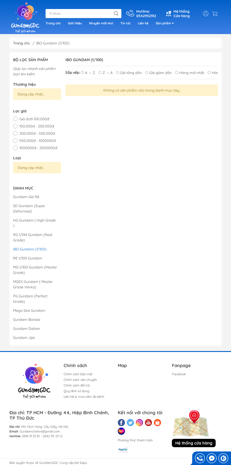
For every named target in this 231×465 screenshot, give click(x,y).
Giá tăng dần (129, 72)
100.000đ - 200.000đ (36, 126)
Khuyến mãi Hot (101, 23)
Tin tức (125, 23)
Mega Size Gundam (29, 310)
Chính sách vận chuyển (80, 380)
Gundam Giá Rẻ (26, 196)
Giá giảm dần (158, 72)
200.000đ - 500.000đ (37, 133)
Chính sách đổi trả (77, 385)
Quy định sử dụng (76, 391)
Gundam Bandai (26, 319)
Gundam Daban (26, 328)
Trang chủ (53, 23)
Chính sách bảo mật (78, 374)
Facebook (179, 374)
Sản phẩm (166, 24)
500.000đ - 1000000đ (37, 140)
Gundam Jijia (24, 337)
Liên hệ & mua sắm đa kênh (84, 397)
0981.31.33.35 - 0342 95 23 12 (42, 436)
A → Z (88, 72)
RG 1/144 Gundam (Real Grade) (32, 237)
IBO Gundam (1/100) (29, 249)
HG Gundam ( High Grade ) (34, 223)
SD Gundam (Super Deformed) (29, 208)
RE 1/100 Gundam (27, 258)
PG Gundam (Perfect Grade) (30, 299)
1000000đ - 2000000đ (38, 148)
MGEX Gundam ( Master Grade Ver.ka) (33, 284)
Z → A (106, 72)
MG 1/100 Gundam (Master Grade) (35, 270)
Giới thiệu (75, 23)
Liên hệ (143, 23)
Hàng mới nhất (189, 72)
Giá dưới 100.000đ (34, 119)
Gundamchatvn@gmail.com (40, 431)
